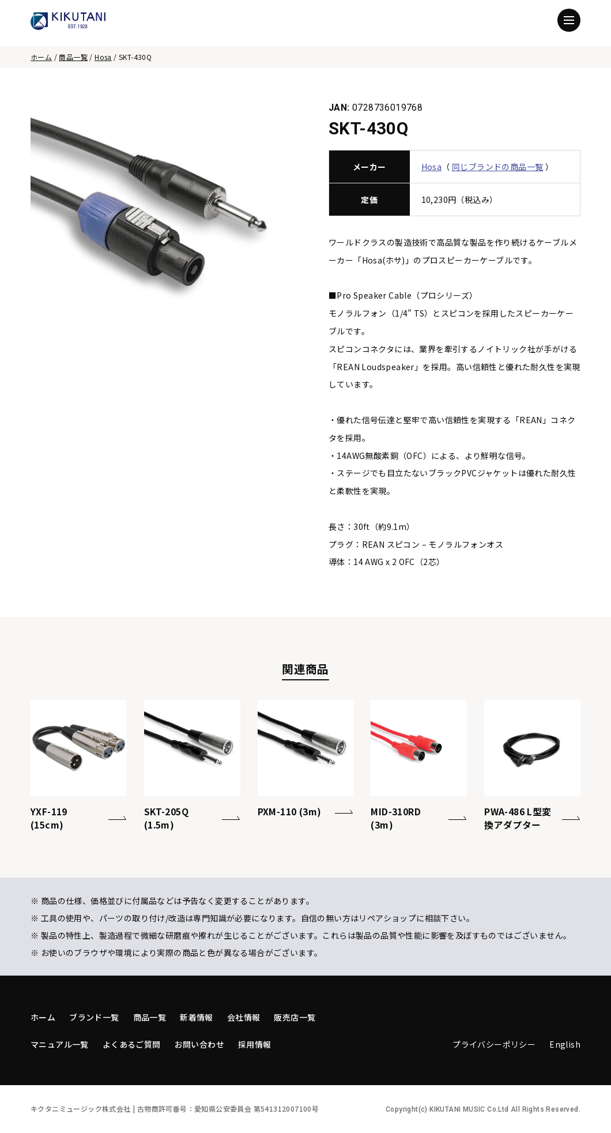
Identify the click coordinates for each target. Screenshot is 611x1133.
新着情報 (196, 1017)
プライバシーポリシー (493, 1044)
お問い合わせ (199, 1044)
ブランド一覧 (94, 1017)
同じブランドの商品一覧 (497, 166)
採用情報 (254, 1044)
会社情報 (244, 1017)
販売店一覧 (294, 1017)
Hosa (103, 57)
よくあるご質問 (132, 1044)
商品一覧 (73, 57)
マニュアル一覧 (60, 1044)
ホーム (41, 57)
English (564, 1044)
